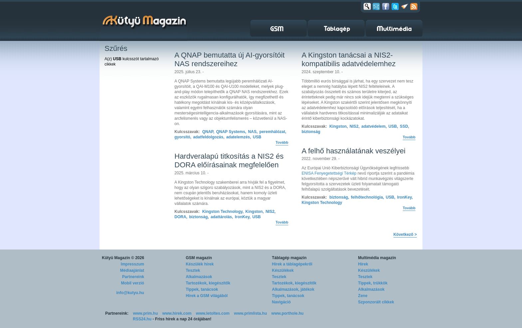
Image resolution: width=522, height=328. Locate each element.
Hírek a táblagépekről (292, 264)
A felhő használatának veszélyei (353, 151)
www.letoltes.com (213, 313)
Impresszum (132, 264)
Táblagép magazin (289, 257)
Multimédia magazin (377, 257)
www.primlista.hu (250, 313)
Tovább (282, 142)
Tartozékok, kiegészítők (208, 283)
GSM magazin (199, 257)
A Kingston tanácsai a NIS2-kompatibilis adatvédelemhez (349, 59)
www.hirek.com (177, 313)
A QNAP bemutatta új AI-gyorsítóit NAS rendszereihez (229, 59)
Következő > (405, 234)
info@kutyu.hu (130, 292)
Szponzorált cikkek (376, 302)
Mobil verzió (132, 283)
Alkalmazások (199, 276)
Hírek (363, 264)
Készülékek (283, 270)
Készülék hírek (200, 264)
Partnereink (133, 276)
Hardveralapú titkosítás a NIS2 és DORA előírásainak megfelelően (229, 160)
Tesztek (193, 270)
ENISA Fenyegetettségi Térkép (329, 173)
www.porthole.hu (287, 313)
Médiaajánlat (132, 270)
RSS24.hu (142, 319)
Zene (363, 295)
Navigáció (281, 302)
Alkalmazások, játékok (293, 289)
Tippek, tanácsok (202, 289)
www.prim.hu (145, 313)
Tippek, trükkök (373, 283)
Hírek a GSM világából (207, 295)
